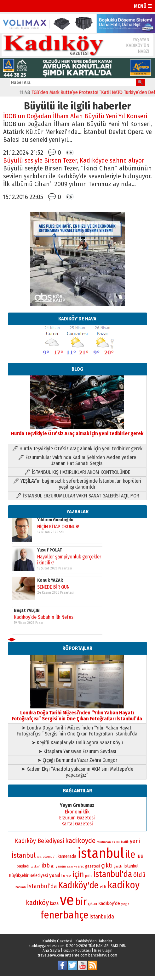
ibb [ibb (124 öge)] (46, 865)
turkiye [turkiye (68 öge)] (67, 876)
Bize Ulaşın (103, 950)
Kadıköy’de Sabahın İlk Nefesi (44, 558)
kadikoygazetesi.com (47, 945)
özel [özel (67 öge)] (39, 857)
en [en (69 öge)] (113, 842)
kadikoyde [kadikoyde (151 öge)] (80, 840)
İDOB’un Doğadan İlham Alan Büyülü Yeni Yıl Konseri (75, 116)
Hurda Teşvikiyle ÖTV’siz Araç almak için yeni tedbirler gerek (77, 430)
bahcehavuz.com (102, 955)
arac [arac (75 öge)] (81, 866)
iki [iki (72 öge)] (53, 866)
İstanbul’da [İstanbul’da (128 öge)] (42, 886)
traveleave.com (51, 955)
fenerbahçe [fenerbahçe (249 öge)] (64, 915)
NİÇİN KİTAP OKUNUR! (58, 588)
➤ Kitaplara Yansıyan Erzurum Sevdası (77, 751)
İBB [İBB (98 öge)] (139, 856)
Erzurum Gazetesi (77, 818)
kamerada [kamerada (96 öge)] (67, 856)
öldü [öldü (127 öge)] (139, 875)
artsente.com (76, 955)
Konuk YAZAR (50, 521)
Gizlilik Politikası (77, 950)
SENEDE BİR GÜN (53, 528)
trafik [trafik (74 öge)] (125, 842)
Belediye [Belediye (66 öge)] (72, 866)
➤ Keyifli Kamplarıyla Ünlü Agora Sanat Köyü (77, 743)
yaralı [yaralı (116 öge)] (55, 875)
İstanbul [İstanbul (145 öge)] (24, 855)
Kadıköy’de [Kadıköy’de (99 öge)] (109, 903)
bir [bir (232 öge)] (81, 901)
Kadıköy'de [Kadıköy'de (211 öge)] (78, 885)
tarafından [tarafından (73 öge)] (104, 842)
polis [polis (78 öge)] (88, 876)
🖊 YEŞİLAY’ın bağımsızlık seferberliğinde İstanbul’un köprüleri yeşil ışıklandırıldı (77, 484)
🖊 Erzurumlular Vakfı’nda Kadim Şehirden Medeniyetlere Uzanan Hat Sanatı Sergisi (77, 460)
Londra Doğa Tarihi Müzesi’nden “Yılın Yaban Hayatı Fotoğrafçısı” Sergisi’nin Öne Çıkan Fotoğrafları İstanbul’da (77, 713)
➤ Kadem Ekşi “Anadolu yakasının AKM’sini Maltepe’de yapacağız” (77, 772)
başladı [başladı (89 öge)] (23, 866)
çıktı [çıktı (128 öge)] (106, 865)
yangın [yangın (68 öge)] (125, 904)
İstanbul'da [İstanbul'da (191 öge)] (112, 874)
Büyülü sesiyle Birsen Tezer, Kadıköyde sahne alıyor (73, 160)
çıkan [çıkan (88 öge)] (92, 903)
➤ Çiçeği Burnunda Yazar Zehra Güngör (77, 760)
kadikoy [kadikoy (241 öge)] (123, 885)
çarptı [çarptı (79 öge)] (118, 866)
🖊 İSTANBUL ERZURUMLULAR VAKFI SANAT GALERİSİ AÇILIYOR (77, 496)
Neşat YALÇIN (27, 551)
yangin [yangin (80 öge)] (61, 866)
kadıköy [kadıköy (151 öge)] (37, 902)
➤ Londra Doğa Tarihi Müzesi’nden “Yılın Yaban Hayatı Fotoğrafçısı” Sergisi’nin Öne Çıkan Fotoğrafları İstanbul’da (77, 731)
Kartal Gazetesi (77, 824)
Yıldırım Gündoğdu (55, 582)
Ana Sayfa (51, 950)
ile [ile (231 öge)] (130, 854)
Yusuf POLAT (49, 612)
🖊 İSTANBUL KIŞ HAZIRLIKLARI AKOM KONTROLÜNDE (77, 472)
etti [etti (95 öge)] (103, 887)
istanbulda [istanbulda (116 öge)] (101, 916)
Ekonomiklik (77, 812)
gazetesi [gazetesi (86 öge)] (92, 866)
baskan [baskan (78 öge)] (20, 887)
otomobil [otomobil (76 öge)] (49, 857)
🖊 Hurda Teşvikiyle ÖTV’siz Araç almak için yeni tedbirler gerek (77, 449)
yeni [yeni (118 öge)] (135, 841)
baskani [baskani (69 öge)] (35, 866)
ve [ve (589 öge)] (67, 900)
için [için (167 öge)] (78, 874)
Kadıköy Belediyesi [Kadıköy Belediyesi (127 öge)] (39, 841)
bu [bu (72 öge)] (118, 842)
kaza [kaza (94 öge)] (54, 903)
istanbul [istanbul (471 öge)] (101, 853)
